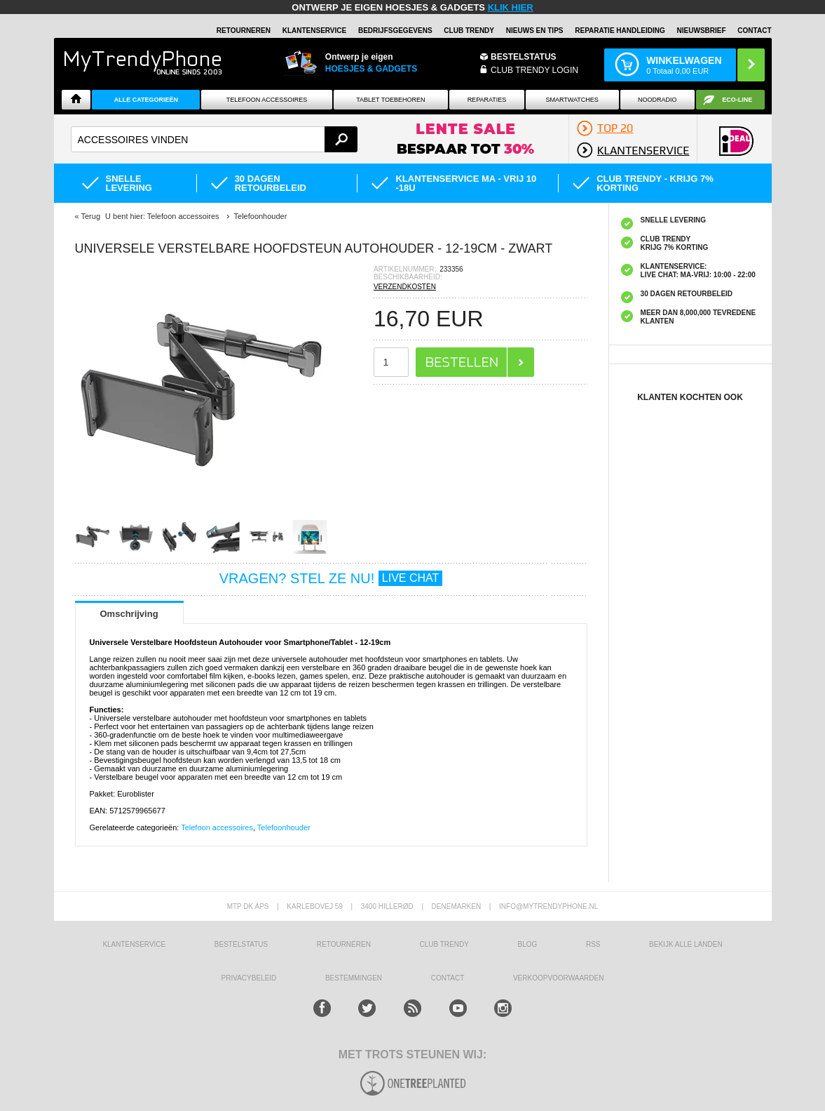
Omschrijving (129, 613)
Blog (528, 944)
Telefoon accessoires (217, 827)
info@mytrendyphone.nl (548, 906)
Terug (90, 216)
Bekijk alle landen (686, 944)
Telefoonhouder (284, 827)
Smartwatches (572, 99)
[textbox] (214, 139)
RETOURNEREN (244, 30)
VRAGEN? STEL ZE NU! (331, 578)
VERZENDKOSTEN (405, 287)
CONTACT (448, 978)
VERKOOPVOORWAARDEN (558, 978)
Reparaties (487, 99)
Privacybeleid (249, 978)
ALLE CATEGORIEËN (146, 99)
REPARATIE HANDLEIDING (620, 30)
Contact (754, 30)
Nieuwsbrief (701, 30)
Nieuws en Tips (535, 30)
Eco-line (737, 99)
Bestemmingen (353, 978)
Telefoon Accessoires (267, 99)
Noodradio (657, 99)
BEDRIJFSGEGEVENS (395, 30)
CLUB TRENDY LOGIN (534, 70)
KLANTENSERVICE (314, 30)
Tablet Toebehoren (390, 99)
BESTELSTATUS (524, 57)
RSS (593, 944)
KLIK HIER (510, 7)
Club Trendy (469, 30)
